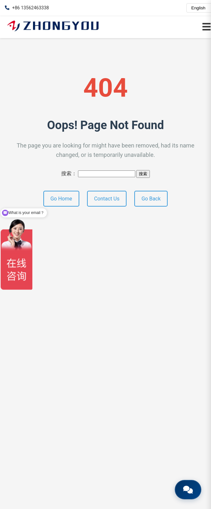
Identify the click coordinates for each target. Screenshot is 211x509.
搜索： (69, 173)
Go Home (61, 199)
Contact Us (107, 199)
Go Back (151, 199)
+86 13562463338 (27, 7)
